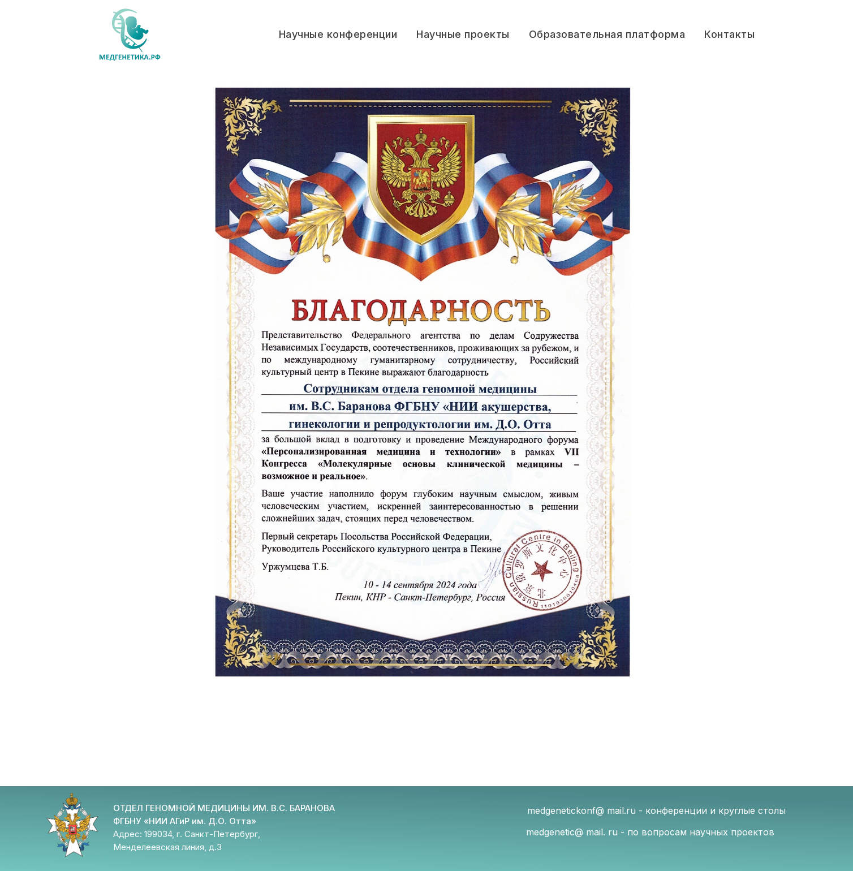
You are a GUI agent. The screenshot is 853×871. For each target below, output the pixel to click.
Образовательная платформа (607, 34)
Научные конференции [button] (338, 34)
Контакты (729, 34)
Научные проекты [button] (463, 34)
